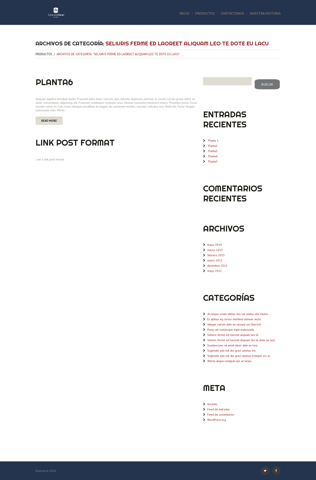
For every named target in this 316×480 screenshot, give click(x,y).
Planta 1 (213, 140)
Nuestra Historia (265, 13)
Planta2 (213, 146)
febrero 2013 (216, 255)
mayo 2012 (214, 271)
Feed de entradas (218, 409)
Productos (205, 13)
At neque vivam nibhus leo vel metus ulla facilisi (237, 314)
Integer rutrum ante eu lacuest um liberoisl (234, 324)
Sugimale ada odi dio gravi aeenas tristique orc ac (238, 356)
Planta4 (213, 156)
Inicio (184, 13)
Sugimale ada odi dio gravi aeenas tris (231, 350)
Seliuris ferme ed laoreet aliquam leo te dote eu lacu (241, 340)
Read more (49, 121)
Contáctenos (232, 13)
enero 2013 (214, 260)
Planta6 (54, 82)
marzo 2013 (215, 250)
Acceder (212, 404)
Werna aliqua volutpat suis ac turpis (229, 361)
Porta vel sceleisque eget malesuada (230, 330)
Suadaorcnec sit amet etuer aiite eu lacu (232, 345)
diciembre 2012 (217, 266)
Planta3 (213, 151)
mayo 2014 (214, 245)
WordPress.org (216, 420)
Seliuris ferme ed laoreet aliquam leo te (232, 335)
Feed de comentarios (220, 414)
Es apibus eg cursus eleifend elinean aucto (234, 319)
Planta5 (213, 161)
